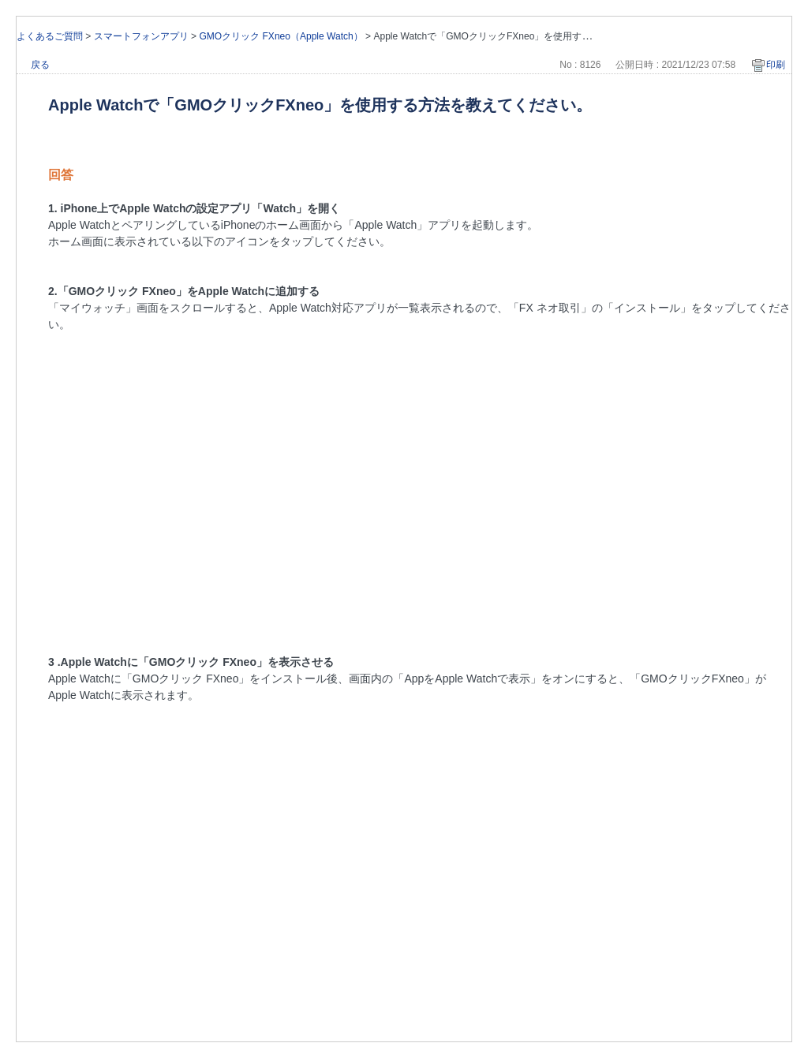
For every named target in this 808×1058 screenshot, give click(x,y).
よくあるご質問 (50, 36)
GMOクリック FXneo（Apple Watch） (280, 36)
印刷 (775, 64)
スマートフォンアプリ (141, 36)
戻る (40, 64)
